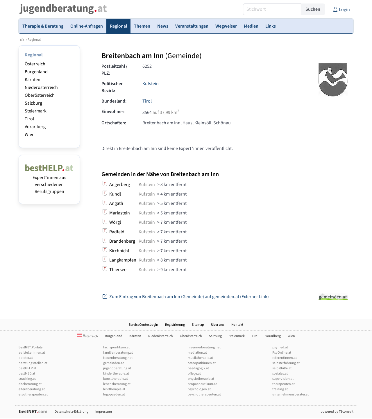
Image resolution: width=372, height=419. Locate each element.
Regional (34, 39)
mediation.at (197, 352)
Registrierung (175, 324)
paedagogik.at (198, 368)
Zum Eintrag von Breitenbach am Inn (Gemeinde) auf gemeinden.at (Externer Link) (185, 296)
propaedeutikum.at (202, 384)
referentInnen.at (284, 357)
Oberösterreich (40, 95)
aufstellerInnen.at (32, 352)
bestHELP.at (27, 368)
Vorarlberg (35, 126)
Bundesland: (113, 101)
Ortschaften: (113, 123)
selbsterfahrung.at (286, 363)
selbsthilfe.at (281, 368)
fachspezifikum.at (116, 347)
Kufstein (150, 83)
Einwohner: (112, 111)
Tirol (29, 119)
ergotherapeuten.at (33, 394)
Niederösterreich (41, 87)
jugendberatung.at (117, 368)
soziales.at (280, 373)
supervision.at (283, 378)
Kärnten (32, 79)
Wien (30, 134)
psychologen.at (199, 389)
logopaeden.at (114, 394)
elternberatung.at (32, 389)
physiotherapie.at (201, 378)
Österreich (35, 64)
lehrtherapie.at (114, 389)
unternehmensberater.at (290, 394)
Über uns (217, 324)
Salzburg (33, 103)
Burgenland (36, 72)
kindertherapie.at (116, 373)
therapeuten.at (283, 384)
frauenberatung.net (118, 357)
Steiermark (35, 111)
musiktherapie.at (200, 357)
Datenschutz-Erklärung (71, 411)
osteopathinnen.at (202, 363)
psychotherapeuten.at (204, 394)
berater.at (26, 357)
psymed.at (280, 347)
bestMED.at (27, 373)
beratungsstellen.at (33, 363)
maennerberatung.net (204, 347)
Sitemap (198, 324)
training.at (280, 389)
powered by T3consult (337, 411)
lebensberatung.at (116, 384)
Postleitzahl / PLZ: (114, 69)
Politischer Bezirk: (112, 87)
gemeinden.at (113, 363)
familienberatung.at (118, 352)
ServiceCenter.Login (143, 324)
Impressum (103, 411)
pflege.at (194, 373)
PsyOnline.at (281, 352)
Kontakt (237, 324)
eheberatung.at (30, 384)
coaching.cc (27, 378)
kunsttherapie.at (115, 378)
